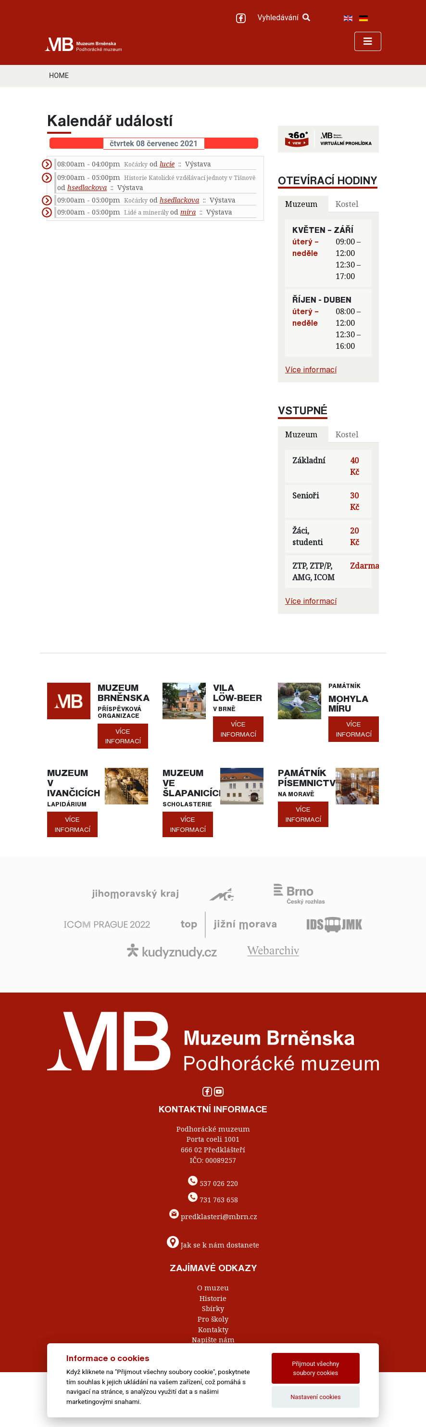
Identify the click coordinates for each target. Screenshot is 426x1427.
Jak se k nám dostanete (220, 1244)
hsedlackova (87, 187)
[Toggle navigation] (367, 41)
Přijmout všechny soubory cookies (315, 1368)
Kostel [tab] (347, 204)
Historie (213, 1298)
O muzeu (213, 1287)
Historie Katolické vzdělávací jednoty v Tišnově (189, 178)
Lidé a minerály (147, 212)
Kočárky (136, 164)
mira (188, 212)
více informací (123, 736)
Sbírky (213, 1308)
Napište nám (213, 1339)
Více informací (311, 369)
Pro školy (213, 1319)
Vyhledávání (283, 17)
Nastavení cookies (315, 1397)
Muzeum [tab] (301, 204)
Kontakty (213, 1329)
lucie (167, 163)
